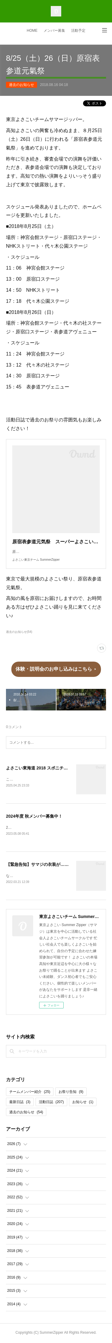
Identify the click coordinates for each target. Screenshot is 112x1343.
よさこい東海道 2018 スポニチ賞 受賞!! (43, 768)
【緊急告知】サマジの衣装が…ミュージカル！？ (52, 865)
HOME (32, 30)
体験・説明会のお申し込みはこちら (54, 668)
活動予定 (78, 30)
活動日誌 (51, 1103)
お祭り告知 (71, 1093)
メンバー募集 (54, 30)
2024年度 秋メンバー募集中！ (34, 816)
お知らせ (82, 1103)
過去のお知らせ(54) (19, 631)
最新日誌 (19, 1103)
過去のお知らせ (21, 85)
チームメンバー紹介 (29, 1093)
